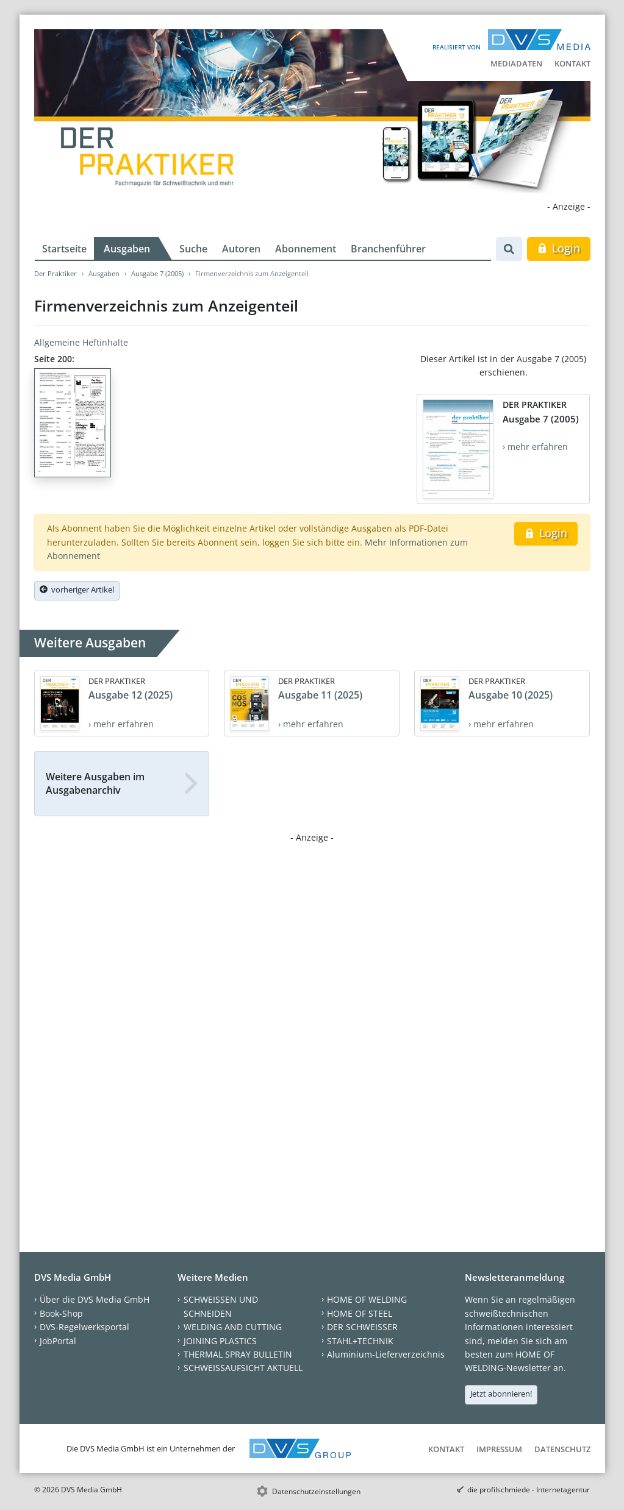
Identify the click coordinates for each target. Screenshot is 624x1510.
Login (558, 248)
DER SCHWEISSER (362, 1327)
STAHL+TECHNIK (360, 1341)
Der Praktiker (55, 273)
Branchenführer (388, 248)
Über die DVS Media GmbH (94, 1299)
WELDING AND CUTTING (233, 1327)
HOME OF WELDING (367, 1299)
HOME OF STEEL (359, 1313)
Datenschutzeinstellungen (316, 1491)
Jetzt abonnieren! (501, 1393)
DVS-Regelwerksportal (84, 1327)
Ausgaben (127, 248)
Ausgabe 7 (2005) (157, 273)
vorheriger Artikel (77, 589)
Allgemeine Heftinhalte (81, 342)
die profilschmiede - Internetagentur (528, 1489)
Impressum (499, 1449)
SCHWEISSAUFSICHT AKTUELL (243, 1367)
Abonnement (305, 248)
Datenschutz (562, 1449)
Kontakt (572, 63)
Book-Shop (61, 1313)
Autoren (241, 248)
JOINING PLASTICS (220, 1341)
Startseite (64, 248)
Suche (193, 248)
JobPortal (58, 1341)
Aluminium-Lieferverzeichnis (386, 1354)
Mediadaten (516, 63)
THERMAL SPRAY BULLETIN (238, 1354)
